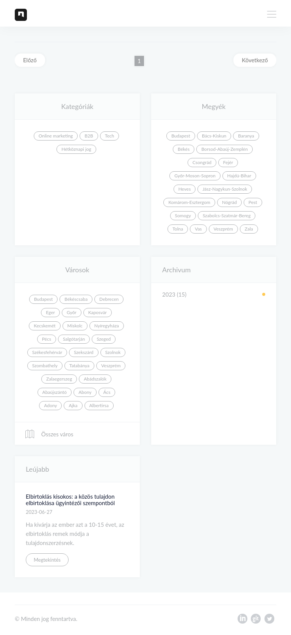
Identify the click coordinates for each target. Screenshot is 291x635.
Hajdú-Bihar (239, 175)
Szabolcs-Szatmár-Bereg (226, 215)
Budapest (180, 136)
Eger (50, 312)
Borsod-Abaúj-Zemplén (224, 149)
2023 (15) (174, 294)
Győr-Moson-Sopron (194, 175)
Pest (253, 202)
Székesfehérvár (47, 352)
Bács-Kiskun (214, 136)
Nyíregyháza (106, 326)
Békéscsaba (76, 299)
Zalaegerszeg (59, 379)
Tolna (177, 229)
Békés (183, 149)
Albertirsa (99, 405)
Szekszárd (84, 352)
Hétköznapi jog (76, 149)
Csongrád (201, 162)
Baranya (246, 136)
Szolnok (113, 352)
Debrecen (109, 299)
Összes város (49, 434)
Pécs (46, 339)
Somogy (183, 215)
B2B (88, 136)
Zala (249, 229)
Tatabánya (79, 365)
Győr (72, 312)
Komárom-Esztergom (189, 202)
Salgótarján (74, 339)
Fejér (228, 162)
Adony (50, 405)
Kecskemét (44, 326)
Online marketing (56, 136)
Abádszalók (95, 379)
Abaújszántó (54, 392)
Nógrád (229, 202)
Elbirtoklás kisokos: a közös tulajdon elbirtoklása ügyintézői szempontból (70, 499)
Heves (184, 189)
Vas (198, 229)
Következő (255, 60)
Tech (109, 136)
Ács (107, 392)
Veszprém (223, 229)
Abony (84, 392)
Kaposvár (97, 312)
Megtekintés (47, 560)
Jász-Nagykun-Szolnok (224, 189)
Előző (30, 60)
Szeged (104, 339)
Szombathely (45, 365)
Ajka (73, 405)
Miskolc (75, 326)
